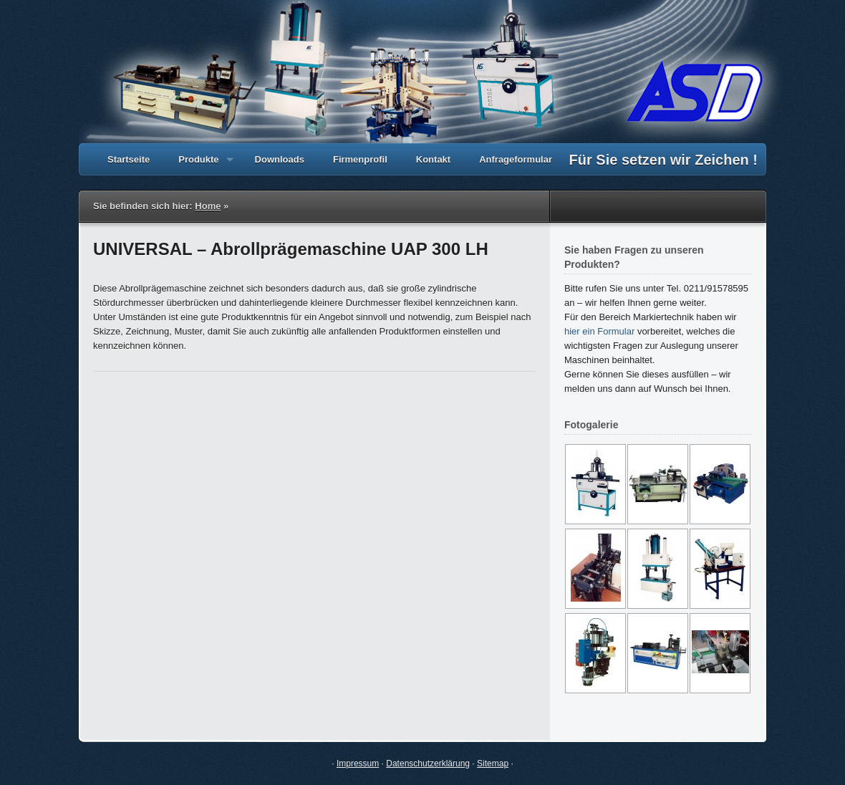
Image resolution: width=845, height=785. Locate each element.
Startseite (128, 159)
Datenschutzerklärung (428, 763)
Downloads (279, 159)
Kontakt (433, 159)
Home (208, 206)
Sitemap (492, 763)
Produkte (198, 164)
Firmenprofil (360, 159)
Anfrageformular (515, 159)
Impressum (358, 763)
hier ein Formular (599, 331)
